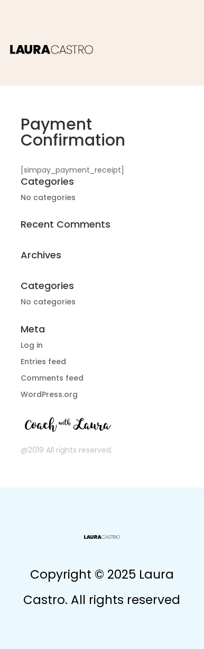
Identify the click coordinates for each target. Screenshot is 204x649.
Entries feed (43, 361)
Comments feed (52, 378)
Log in (32, 345)
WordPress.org (49, 394)
